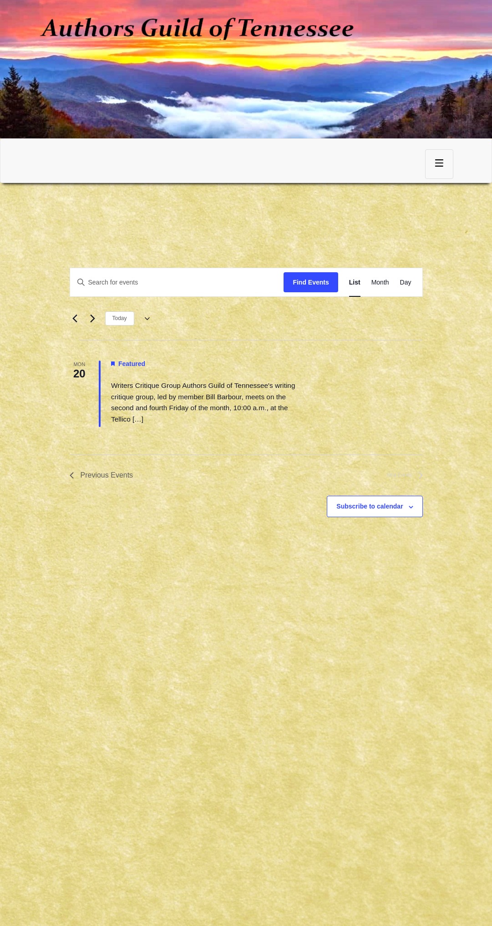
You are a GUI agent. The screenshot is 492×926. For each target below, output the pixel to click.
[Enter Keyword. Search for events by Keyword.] (177, 282)
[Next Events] (92, 318)
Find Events (311, 282)
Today (119, 318)
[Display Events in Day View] (405, 282)
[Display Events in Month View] (380, 282)
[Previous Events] (75, 318)
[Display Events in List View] (354, 282)
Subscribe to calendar (369, 506)
